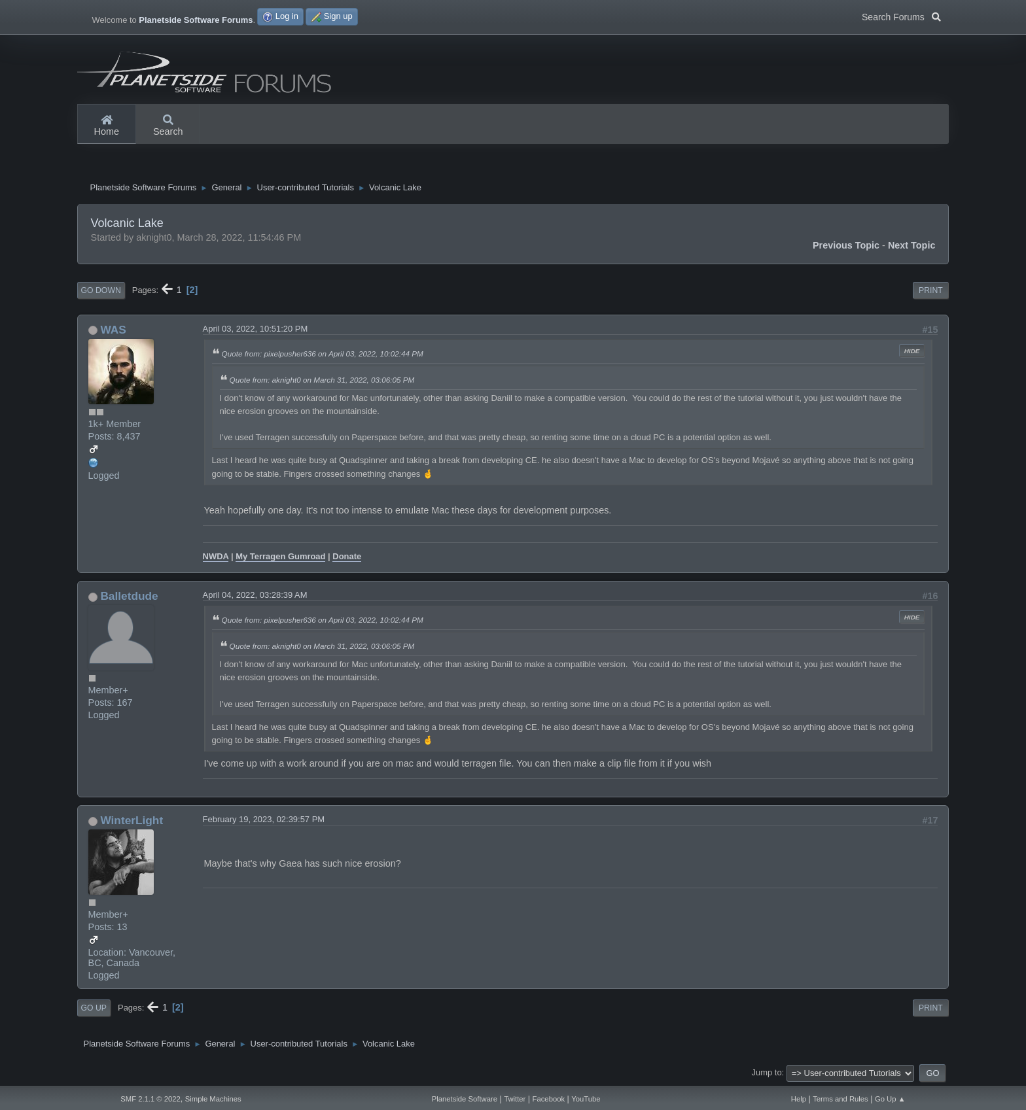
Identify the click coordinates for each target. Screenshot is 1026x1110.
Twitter (514, 1099)
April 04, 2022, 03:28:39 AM (255, 595)
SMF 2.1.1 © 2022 (150, 1099)
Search (168, 126)
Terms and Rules (840, 1099)
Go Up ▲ (890, 1099)
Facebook (549, 1099)
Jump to (767, 1072)
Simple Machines (213, 1099)
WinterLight (131, 820)
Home (106, 126)
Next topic (912, 245)
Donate (346, 556)
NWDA (216, 556)
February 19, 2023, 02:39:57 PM (264, 819)
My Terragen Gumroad (280, 556)
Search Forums (901, 16)
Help (798, 1099)
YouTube (585, 1099)
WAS (113, 329)
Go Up (94, 1008)
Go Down (101, 290)
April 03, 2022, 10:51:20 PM (255, 329)
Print (931, 290)
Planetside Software (464, 1099)
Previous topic (846, 245)
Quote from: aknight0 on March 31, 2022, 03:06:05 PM (322, 379)
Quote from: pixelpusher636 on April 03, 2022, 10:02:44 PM (322, 353)
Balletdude (129, 595)
